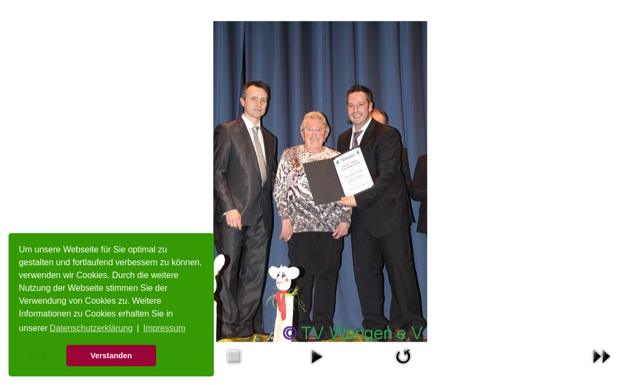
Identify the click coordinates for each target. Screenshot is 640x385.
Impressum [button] (164, 328)
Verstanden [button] (111, 355)
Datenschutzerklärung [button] (91, 328)
